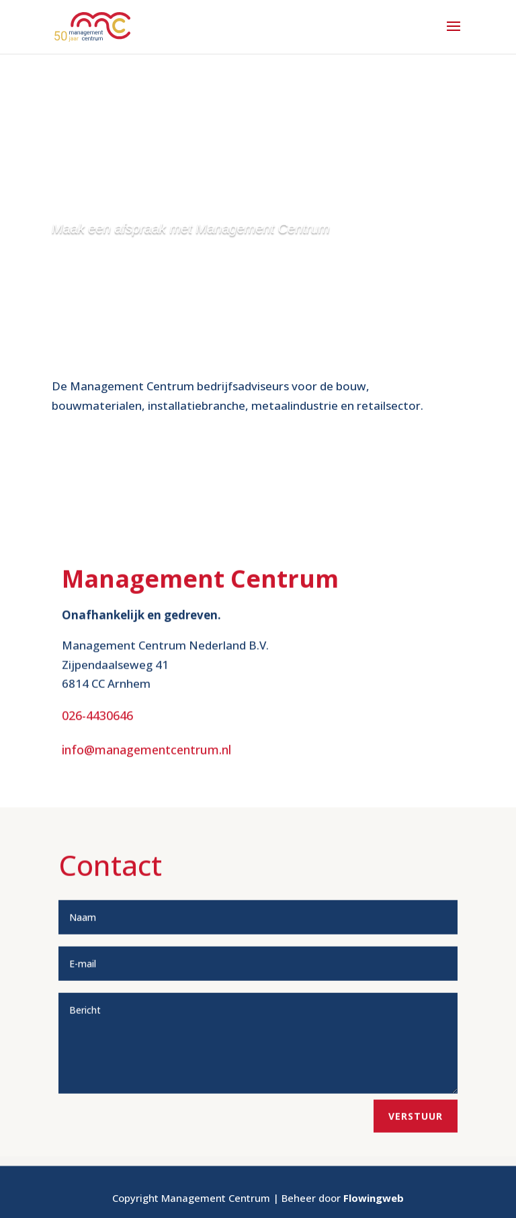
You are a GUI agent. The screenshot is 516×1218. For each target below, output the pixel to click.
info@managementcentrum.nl (146, 797)
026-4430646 (97, 764)
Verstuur (415, 1164)
